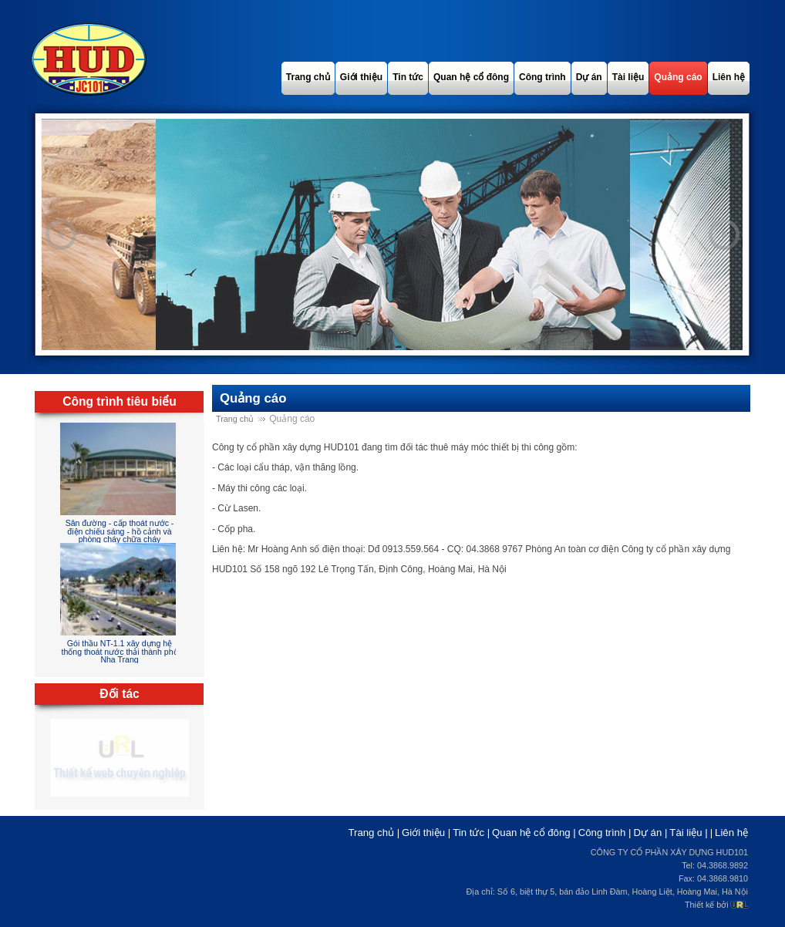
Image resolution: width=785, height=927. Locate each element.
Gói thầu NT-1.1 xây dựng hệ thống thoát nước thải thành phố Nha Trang (119, 651)
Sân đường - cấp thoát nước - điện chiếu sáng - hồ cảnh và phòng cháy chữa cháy (120, 531)
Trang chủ (235, 418)
